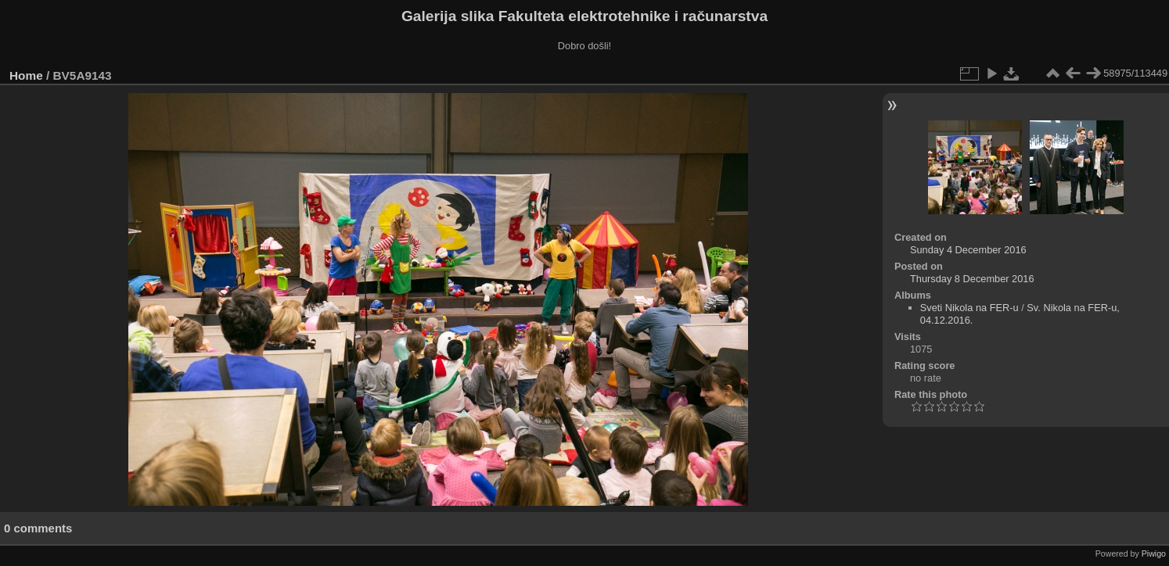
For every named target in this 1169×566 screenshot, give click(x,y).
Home (26, 75)
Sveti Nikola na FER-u (969, 307)
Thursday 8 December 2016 (972, 279)
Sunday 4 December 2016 (968, 250)
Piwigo (1154, 553)
